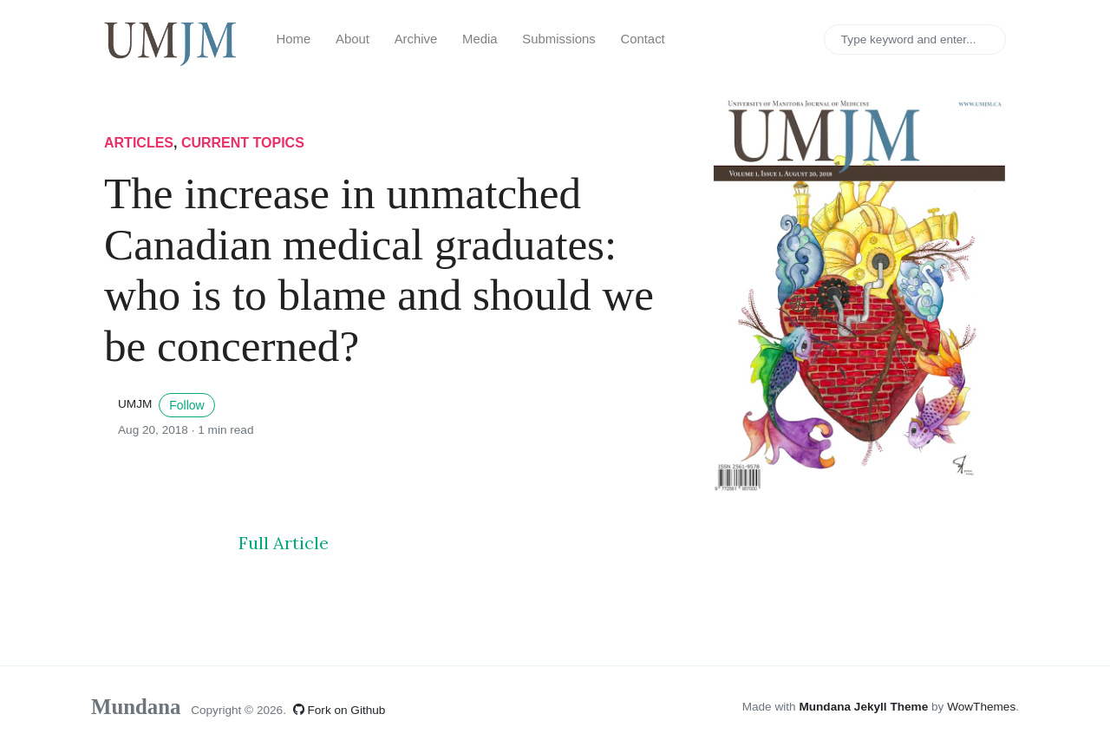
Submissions (558, 39)
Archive (416, 39)
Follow (186, 405)
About (352, 39)
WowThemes (981, 706)
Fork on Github (339, 710)
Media (480, 39)
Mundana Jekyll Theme (865, 706)
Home (294, 39)
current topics (242, 142)
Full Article (283, 543)
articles (138, 142)
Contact (642, 39)
